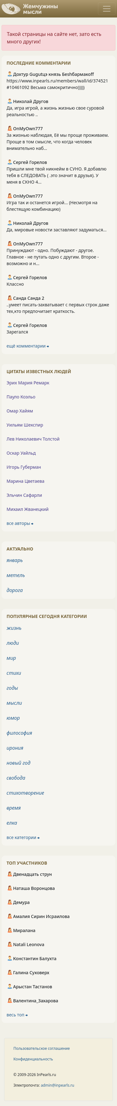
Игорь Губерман (24, 467)
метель (16, 575)
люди (13, 642)
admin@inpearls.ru (57, 1085)
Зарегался (17, 332)
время (14, 807)
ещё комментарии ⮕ (28, 346)
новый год (18, 762)
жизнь (14, 628)
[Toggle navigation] (106, 8)
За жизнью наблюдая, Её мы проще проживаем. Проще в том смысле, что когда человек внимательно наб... (58, 141)
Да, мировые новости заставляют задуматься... (56, 230)
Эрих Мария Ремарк (28, 383)
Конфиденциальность (33, 1059)
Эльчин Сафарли (24, 495)
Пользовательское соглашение (41, 1048)
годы (12, 687)
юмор (13, 717)
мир (11, 657)
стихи (14, 672)
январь (15, 560)
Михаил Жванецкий (28, 509)
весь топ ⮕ (17, 1015)
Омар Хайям (20, 411)
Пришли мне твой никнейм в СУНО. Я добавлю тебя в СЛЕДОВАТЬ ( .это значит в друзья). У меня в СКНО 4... (56, 175)
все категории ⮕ (23, 837)
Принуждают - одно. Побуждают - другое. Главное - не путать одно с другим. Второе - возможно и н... (53, 256)
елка (12, 822)
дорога (15, 590)
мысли (14, 702)
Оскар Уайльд (21, 453)
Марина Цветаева (25, 481)
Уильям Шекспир (25, 425)
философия (19, 732)
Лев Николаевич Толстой (33, 439)
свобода (16, 777)
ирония (15, 747)
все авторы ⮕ (20, 523)
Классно (15, 284)
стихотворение (25, 792)
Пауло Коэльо (21, 397)
